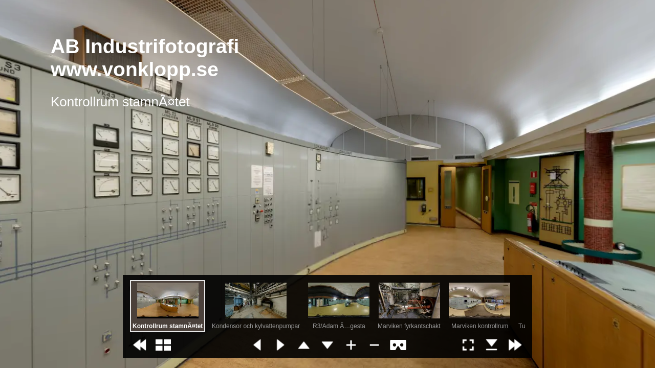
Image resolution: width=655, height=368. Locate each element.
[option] (167, 306)
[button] (139, 345)
